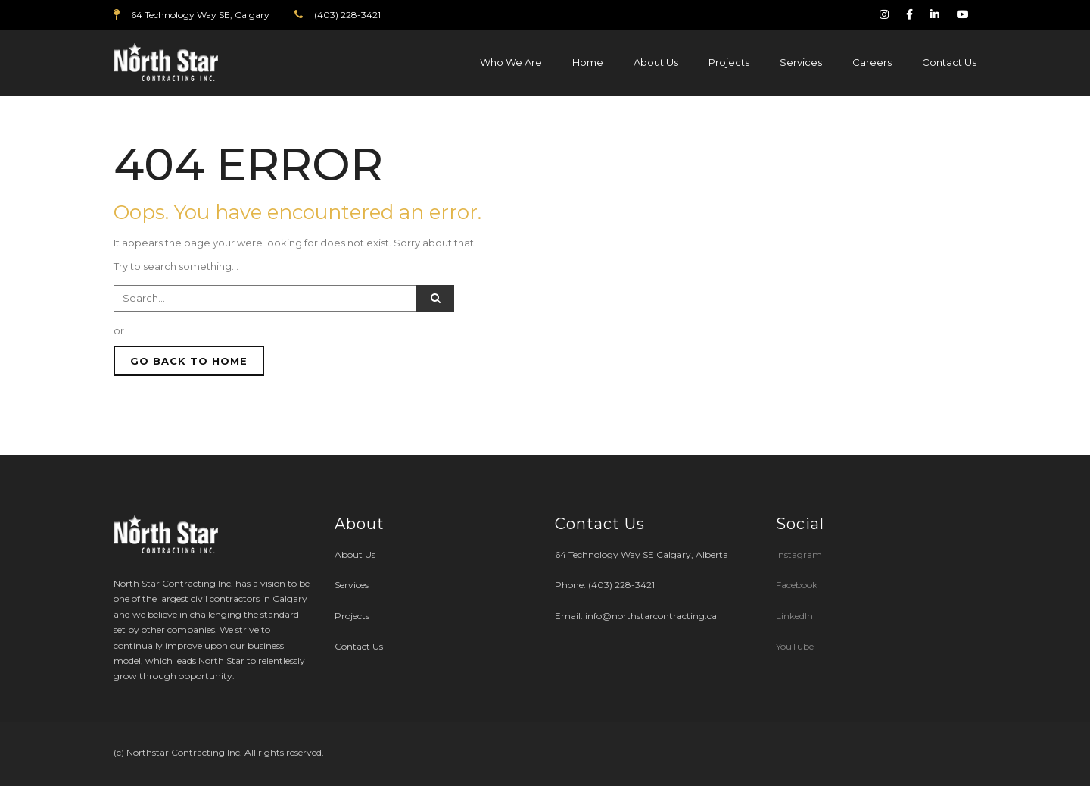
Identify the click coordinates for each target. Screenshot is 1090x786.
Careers (872, 62)
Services (801, 62)
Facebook (797, 584)
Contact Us (949, 62)
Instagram (800, 554)
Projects (728, 62)
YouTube (795, 646)
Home (587, 62)
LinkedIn (794, 616)
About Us (656, 62)
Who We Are (511, 62)
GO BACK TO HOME (189, 361)
